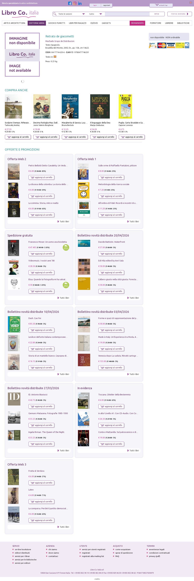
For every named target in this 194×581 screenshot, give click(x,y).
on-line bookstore (23, 549)
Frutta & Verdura (36, 471)
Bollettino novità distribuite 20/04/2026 (103, 235)
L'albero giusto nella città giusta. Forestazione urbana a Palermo (128, 279)
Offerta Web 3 (16, 464)
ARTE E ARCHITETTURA (14, 23)
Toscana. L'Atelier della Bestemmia (114, 394)
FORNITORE (155, 23)
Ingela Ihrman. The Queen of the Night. (46, 432)
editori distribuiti (22, 553)
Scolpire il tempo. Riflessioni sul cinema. (23, 123)
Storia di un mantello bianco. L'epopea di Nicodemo (52, 356)
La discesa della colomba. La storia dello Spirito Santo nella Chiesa (59, 184)
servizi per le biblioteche (26, 560)
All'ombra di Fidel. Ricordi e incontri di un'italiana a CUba (124, 203)
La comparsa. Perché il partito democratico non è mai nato (55, 508)
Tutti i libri (64, 221)
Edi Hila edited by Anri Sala (111, 260)
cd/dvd (94, 23)
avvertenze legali (156, 549)
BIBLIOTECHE (183, 23)
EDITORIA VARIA (36, 23)
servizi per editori (22, 563)
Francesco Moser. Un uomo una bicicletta (47, 242)
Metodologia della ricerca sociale (113, 184)
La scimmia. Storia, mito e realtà (43, 203)
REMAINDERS (137, 23)
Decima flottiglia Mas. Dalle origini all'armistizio (55, 123)
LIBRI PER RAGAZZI (77, 23)
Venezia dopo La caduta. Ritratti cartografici (119, 356)
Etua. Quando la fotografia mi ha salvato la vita (50, 279)
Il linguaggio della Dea (100, 123)
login (95, 5)
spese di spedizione (124, 553)
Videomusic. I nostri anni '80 (41, 260)
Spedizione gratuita (19, 235)
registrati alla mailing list (93, 556)
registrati (106, 5)
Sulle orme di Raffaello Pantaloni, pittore (117, 165)
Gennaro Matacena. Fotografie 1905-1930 (48, 413)
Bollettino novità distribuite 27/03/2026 (33, 388)
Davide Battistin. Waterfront (111, 242)
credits (97, 579)
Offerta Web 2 (16, 159)
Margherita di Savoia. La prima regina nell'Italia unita (86, 123)
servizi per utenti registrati (93, 549)
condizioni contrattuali (159, 553)
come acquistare (122, 549)
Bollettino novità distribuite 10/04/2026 (33, 311)
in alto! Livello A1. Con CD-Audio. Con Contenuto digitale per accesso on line (134, 413)
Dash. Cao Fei (34, 318)
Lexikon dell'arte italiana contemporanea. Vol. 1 (50, 337)
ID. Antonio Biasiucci (37, 394)
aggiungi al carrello (18, 137)
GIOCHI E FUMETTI (56, 23)
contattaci (53, 556)
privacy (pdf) (154, 556)
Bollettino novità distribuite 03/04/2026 (103, 311)
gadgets (106, 23)
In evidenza (84, 388)
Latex (31, 489)
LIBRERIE (169, 23)
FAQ (117, 556)
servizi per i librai (22, 556)
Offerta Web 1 (86, 159)
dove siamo (53, 553)
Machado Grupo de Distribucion (59, 41)
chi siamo (52, 549)
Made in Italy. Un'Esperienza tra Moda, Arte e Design (122, 337)
